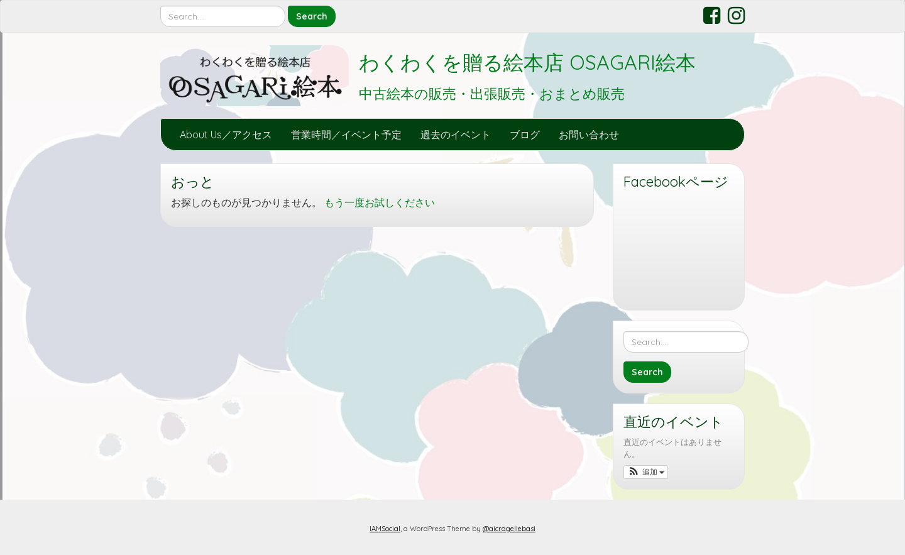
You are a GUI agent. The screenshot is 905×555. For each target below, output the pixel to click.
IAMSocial (385, 528)
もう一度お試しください (379, 202)
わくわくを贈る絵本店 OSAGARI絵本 (527, 62)
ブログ (525, 134)
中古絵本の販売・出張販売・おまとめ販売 (492, 93)
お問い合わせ (589, 134)
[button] (645, 472)
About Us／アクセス (226, 134)
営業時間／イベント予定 (346, 134)
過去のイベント (455, 134)
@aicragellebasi (509, 528)
